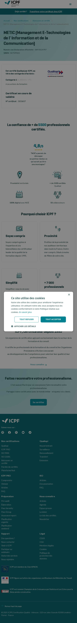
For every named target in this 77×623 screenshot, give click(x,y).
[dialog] (38, 311)
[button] (23, 326)
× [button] (69, 295)
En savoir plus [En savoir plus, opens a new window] (25, 312)
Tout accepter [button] (53, 319)
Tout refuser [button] (27, 319)
